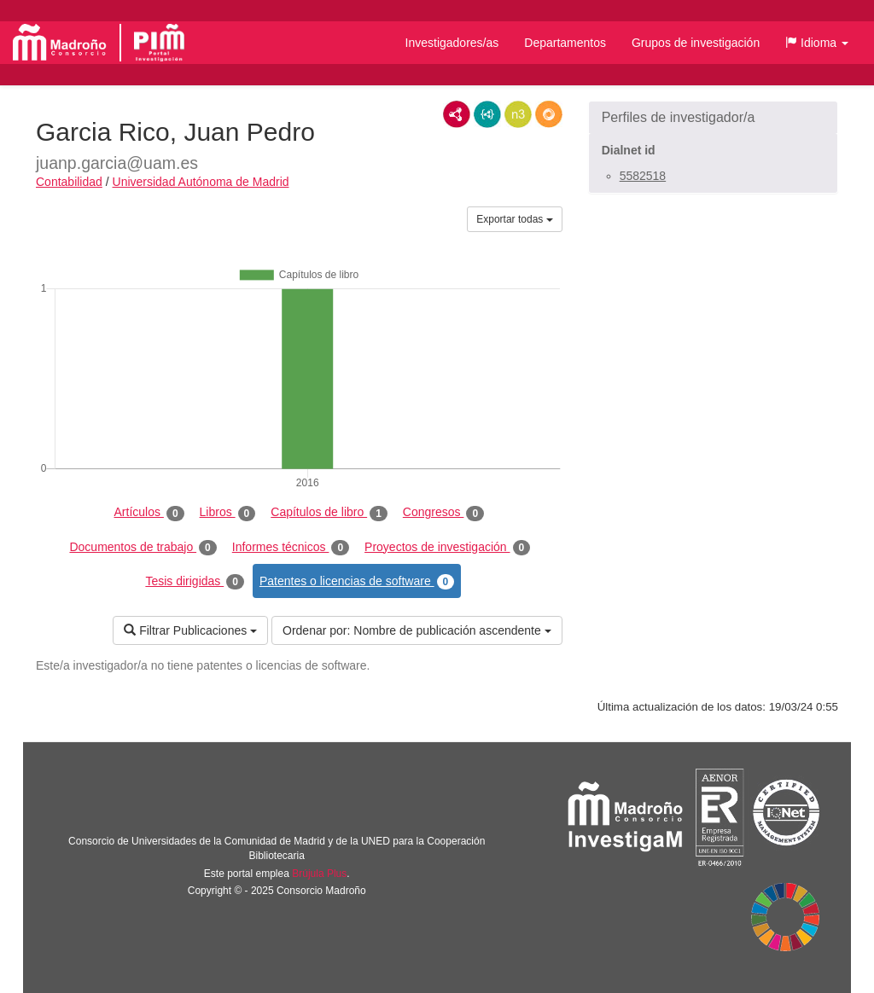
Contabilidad (69, 182)
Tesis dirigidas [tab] (194, 581)
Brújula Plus (319, 874)
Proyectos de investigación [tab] (447, 547)
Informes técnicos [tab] (290, 547)
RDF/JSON (548, 114)
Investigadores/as (452, 42)
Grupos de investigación (696, 42)
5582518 (643, 176)
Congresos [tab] (443, 512)
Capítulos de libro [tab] (329, 512)
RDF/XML (456, 114)
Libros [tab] (228, 512)
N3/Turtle (518, 114)
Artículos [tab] (149, 512)
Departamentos (565, 42)
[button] (816, 42)
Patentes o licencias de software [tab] (356, 581)
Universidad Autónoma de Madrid (201, 182)
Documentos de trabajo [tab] (142, 547)
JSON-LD (487, 114)
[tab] (713, 118)
